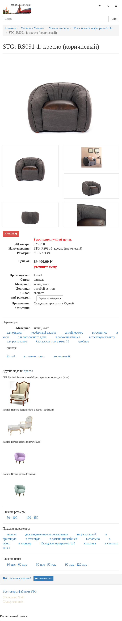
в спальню (93, 539)
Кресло (28, 371)
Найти (114, 19)
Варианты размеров (50, 298)
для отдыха (14, 332)
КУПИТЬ (11, 233)
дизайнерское (74, 332)
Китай (11, 356)
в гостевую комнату (102, 337)
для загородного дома (32, 337)
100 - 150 (32, 517)
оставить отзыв (43, 578)
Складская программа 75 (52, 341)
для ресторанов (17, 341)
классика (90, 543)
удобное (83, 341)
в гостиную (99, 332)
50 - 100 (12, 517)
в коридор (25, 543)
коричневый (62, 356)
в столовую (33, 539)
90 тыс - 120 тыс (76, 564)
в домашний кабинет (63, 539)
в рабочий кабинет (68, 337)
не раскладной (86, 534)
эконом (11, 534)
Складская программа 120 (58, 543)
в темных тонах (34, 356)
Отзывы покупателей (17, 578)
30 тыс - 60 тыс (17, 564)
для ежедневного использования (46, 534)
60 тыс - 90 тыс (46, 564)
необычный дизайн (43, 332)
